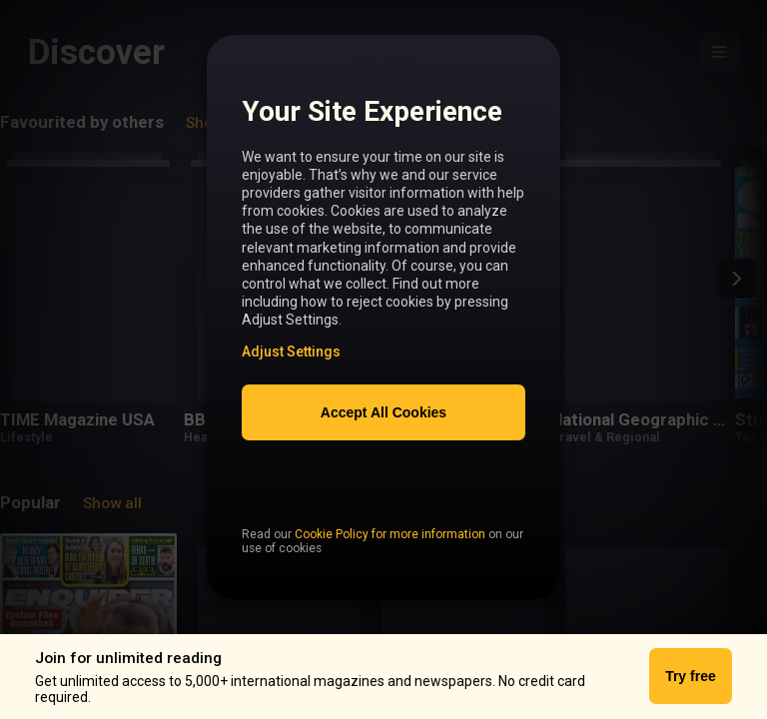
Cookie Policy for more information (390, 576)
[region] (383, 329)
